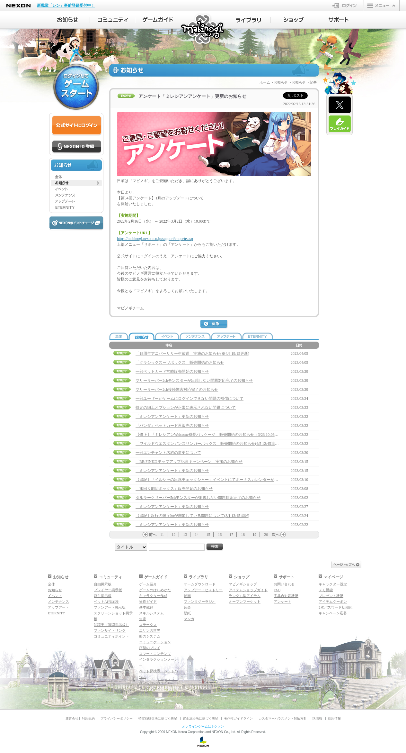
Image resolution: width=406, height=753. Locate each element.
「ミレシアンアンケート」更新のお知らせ (172, 416)
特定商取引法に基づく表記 (157, 718)
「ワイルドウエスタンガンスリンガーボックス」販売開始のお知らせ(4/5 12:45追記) (208, 443)
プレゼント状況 (331, 596)
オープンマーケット (244, 601)
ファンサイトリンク (110, 630)
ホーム (265, 82)
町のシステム (149, 636)
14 (197, 534)
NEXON (18, 5)
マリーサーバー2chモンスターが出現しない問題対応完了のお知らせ (194, 380)
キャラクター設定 (333, 584)
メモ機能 (326, 590)
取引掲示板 (102, 596)
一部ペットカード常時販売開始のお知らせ (172, 371)
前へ (152, 534)
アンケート (282, 601)
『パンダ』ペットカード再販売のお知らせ (172, 425)
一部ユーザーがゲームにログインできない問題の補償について (189, 398)
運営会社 (72, 718)
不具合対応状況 (286, 596)
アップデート (58, 607)
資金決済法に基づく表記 (200, 718)
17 (231, 534)
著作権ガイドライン (238, 718)
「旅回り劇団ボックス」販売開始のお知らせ (174, 488)
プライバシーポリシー (117, 718)
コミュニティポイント (111, 636)
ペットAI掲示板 (106, 601)
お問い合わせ (284, 584)
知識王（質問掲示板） (111, 625)
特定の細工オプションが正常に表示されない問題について (186, 407)
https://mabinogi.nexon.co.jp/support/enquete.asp (155, 238)
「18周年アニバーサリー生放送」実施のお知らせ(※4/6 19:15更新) (192, 353)
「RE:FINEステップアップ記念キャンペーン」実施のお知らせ (189, 461)
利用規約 (88, 718)
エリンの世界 (149, 630)
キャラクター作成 (153, 596)
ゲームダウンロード (200, 584)
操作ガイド (148, 601)
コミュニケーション (155, 642)
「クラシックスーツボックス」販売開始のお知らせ (180, 362)
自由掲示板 (102, 584)
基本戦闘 (146, 607)
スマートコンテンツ (155, 654)
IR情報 (317, 718)
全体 (51, 584)
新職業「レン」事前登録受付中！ (66, 5)
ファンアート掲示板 (110, 607)
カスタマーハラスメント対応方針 (283, 718)
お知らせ (281, 82)
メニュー (381, 5)
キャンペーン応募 (333, 613)
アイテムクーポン (333, 601)
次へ (275, 534)
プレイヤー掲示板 (108, 590)
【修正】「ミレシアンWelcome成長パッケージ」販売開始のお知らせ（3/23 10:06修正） (211, 434)
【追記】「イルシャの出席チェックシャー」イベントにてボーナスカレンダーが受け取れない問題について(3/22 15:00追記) (242, 479)
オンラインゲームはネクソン (203, 726)
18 (243, 534)
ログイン (345, 5)
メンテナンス (58, 601)
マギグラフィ (149, 688)
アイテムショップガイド (248, 590)
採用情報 (334, 718)
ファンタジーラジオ (200, 601)
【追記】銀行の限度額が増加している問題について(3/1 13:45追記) (192, 515)
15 (208, 534)
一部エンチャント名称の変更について (168, 452)
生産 (142, 619)
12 (173, 534)
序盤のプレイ (149, 648)
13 (185, 534)
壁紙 (187, 613)
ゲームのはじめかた (155, 590)
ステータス (148, 625)
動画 (187, 596)
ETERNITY (56, 613)
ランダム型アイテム (244, 596)
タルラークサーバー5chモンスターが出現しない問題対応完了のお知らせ (198, 497)
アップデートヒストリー (203, 590)
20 (266, 534)
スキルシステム (151, 613)
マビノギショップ (243, 584)
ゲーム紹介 (148, 584)
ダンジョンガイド (153, 682)
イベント (55, 596)
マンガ (189, 619)
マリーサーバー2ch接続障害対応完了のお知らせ (177, 389)
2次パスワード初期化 (335, 607)
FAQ (277, 590)
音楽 (187, 607)
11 (162, 534)
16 (220, 534)
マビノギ (203, 29)
